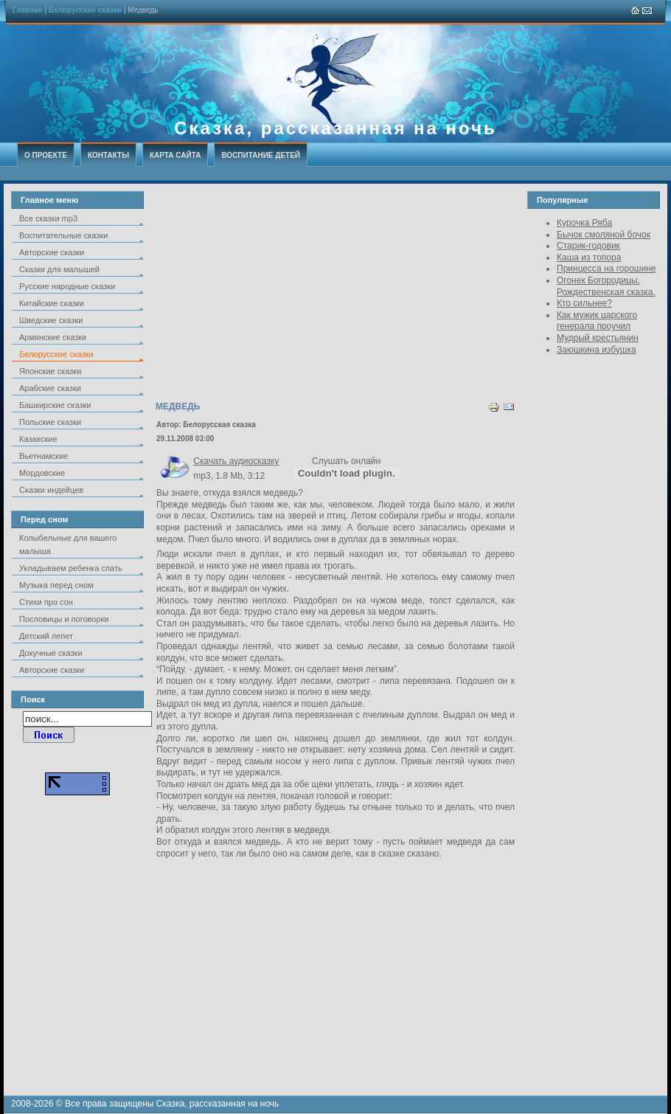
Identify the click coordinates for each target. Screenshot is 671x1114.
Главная (28, 10)
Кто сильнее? (584, 303)
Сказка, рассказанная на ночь (335, 128)
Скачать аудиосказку (236, 461)
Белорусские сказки (85, 10)
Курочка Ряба (584, 223)
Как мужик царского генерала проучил (597, 321)
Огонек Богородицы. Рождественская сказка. (606, 286)
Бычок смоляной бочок (603, 234)
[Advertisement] (335, 294)
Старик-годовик (588, 246)
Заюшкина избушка (596, 350)
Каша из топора (589, 257)
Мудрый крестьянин (598, 338)
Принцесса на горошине (606, 268)
